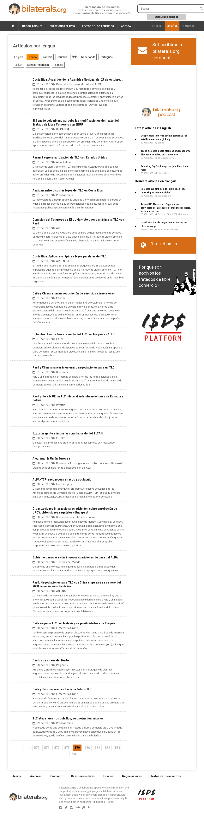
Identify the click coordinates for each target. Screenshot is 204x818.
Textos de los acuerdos (98, 26)
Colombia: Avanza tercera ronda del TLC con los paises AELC (74, 334)
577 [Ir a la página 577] (56, 748)
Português (106, 57)
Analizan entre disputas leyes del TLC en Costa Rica (68, 190)
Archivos (36, 776)
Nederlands (88, 57)
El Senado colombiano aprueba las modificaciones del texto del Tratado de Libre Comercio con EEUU (76, 122)
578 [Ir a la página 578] (66, 748)
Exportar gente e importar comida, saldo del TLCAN (68, 433)
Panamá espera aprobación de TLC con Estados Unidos (70, 157)
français (188, 26)
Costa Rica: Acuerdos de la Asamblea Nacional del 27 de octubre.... (78, 79)
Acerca (126, 26)
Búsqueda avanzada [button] (166, 16)
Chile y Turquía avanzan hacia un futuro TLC (62, 689)
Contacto (56, 776)
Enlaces (108, 776)
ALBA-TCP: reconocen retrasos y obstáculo (62, 479)
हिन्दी (74, 57)
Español (172, 26)
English (157, 26)
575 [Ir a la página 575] (36, 748)
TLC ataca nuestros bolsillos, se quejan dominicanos (68, 718)
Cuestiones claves (62, 26)
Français (47, 57)
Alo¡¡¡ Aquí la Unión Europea (51, 458)
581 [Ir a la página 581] (97, 748)
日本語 (18, 64)
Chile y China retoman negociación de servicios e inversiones (74, 293)
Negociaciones (32, 26)
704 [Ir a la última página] (73, 754)
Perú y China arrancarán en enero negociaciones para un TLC (73, 367)
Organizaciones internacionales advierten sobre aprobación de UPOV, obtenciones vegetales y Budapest (75, 510)
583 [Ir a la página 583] (117, 748)
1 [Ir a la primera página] (25, 748)
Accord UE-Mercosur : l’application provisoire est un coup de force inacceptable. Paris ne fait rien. (166, 208)
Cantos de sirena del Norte (51, 660)
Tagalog (58, 64)
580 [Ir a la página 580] (87, 748)
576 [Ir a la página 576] (46, 748)
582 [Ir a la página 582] (107, 748)
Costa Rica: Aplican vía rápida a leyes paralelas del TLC (69, 256)
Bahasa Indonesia (38, 64)
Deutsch (62, 57)
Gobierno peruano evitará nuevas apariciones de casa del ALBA (75, 557)
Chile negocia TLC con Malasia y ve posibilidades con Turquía (74, 623)
